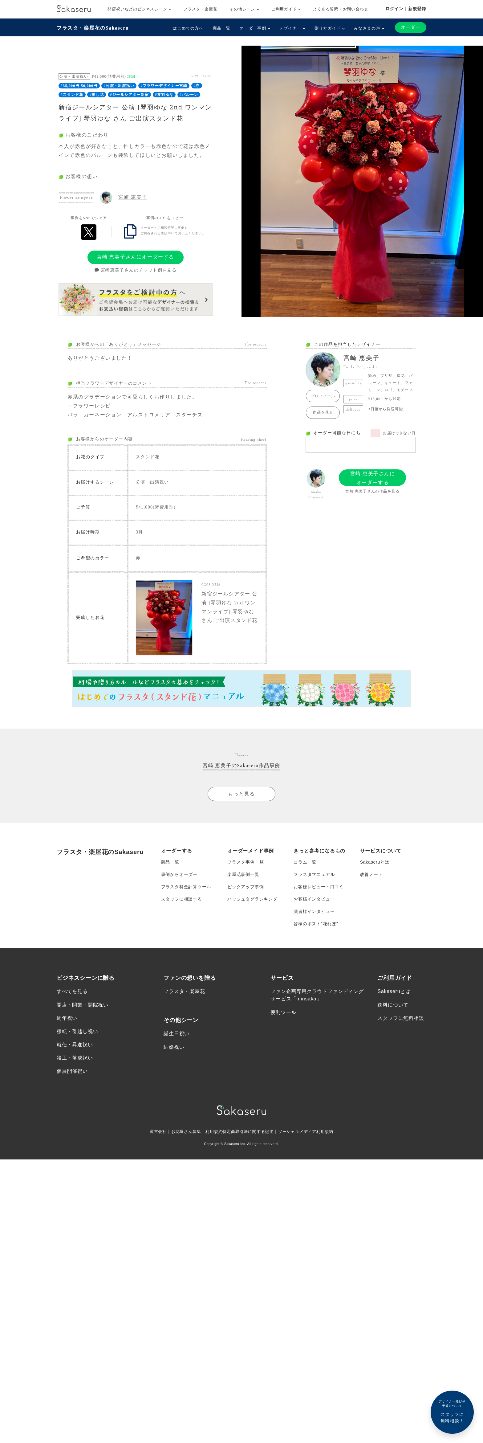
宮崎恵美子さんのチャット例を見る (136, 270)
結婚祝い (174, 1047)
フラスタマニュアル (314, 874)
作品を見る (323, 412)
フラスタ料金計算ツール (186, 886)
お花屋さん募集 (182, 1131)
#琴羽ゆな (164, 94)
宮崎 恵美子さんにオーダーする (135, 257)
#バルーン (189, 94)
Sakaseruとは (374, 862)
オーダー (410, 27)
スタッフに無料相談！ (452, 1411)
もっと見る (241, 793)
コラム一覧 (305, 862)
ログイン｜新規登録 (405, 8)
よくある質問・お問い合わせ (340, 9)
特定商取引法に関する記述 (248, 1131)
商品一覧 (221, 28)
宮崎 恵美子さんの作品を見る (372, 491)
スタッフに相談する (181, 899)
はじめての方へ (188, 28)
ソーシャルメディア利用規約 (309, 1131)
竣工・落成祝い (75, 1058)
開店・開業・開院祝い (82, 1005)
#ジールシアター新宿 (129, 94)
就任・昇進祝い (75, 1044)
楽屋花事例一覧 (243, 874)
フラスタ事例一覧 (245, 862)
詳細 (131, 76)
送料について (392, 1005)
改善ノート (371, 874)
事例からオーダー (179, 874)
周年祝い (67, 1018)
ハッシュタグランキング (252, 899)
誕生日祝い (176, 1033)
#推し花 (96, 94)
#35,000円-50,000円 (79, 86)
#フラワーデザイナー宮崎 (163, 86)
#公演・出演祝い (119, 86)
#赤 (196, 86)
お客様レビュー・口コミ (319, 886)
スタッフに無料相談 (400, 1018)
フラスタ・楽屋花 (200, 9)
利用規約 (212, 1131)
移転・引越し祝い (77, 1031)
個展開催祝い (72, 1071)
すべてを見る (72, 991)
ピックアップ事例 (245, 886)
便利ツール (283, 1012)
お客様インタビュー (314, 899)
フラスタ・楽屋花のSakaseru (93, 28)
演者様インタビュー (314, 911)
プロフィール (323, 396)
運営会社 (153, 1131)
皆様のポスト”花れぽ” (316, 923)
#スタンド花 (72, 94)
